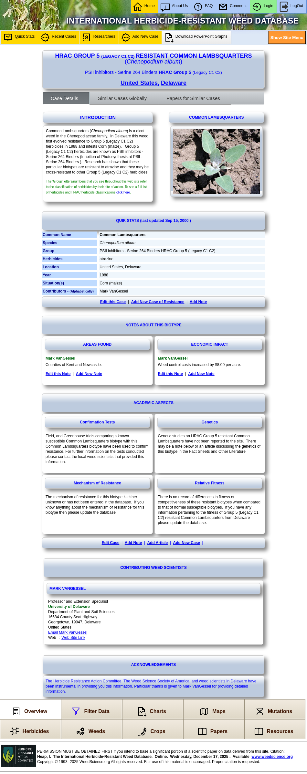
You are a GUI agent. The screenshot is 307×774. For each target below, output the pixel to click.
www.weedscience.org (272, 756)
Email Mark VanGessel (67, 632)
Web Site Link (73, 637)
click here (123, 192)
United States (139, 83)
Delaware (173, 83)
